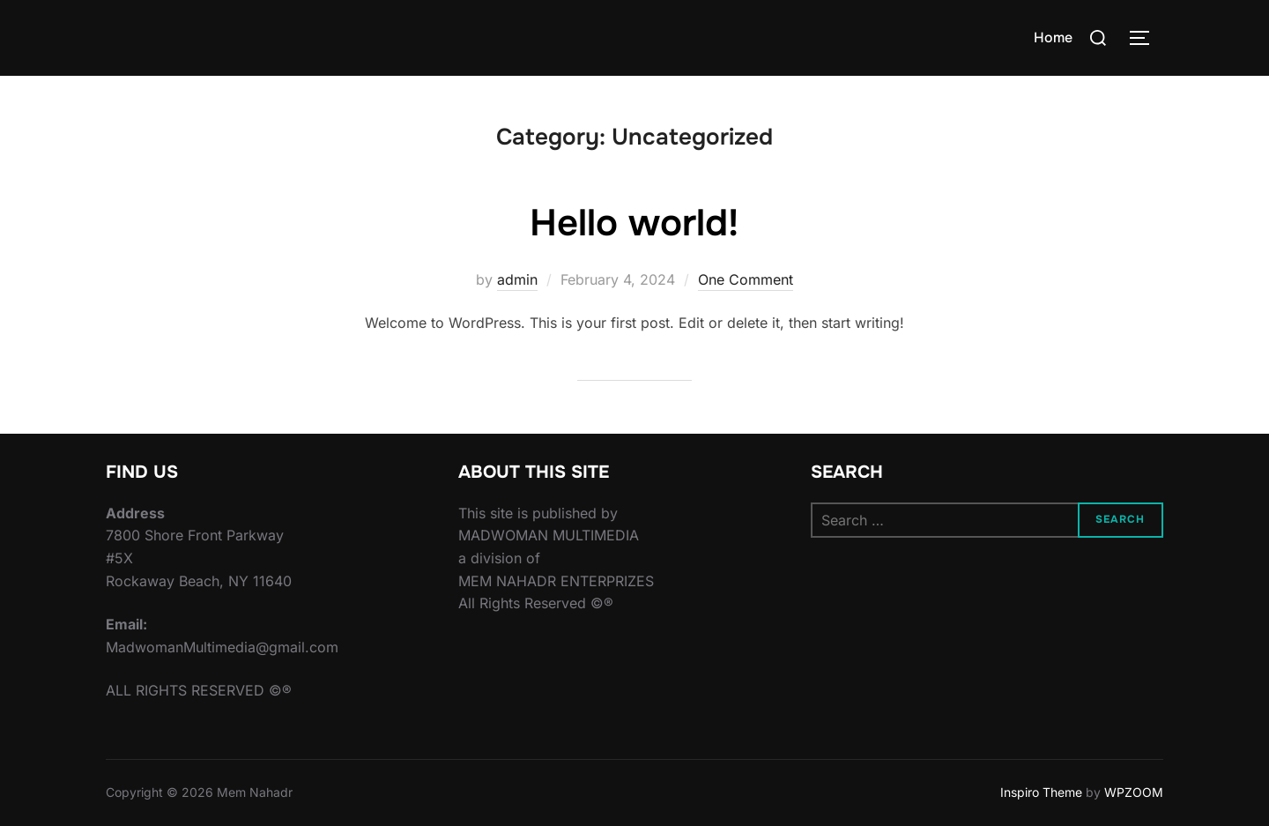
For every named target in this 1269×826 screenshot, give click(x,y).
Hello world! (634, 223)
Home (1053, 37)
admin (517, 279)
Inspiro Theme (1041, 792)
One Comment (745, 279)
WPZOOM (1133, 792)
